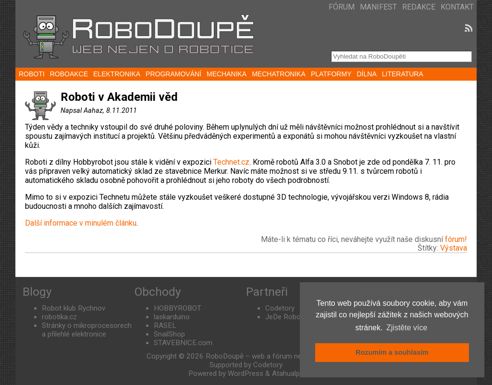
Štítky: (429, 248)
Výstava (453, 248)
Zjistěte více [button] (406, 328)
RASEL (165, 325)
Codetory (280, 308)
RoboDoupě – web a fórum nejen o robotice (275, 356)
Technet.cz (231, 162)
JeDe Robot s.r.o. (292, 317)
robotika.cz (59, 317)
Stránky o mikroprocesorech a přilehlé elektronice (87, 329)
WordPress (245, 373)
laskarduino (172, 317)
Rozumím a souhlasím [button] (392, 352)
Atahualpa (288, 373)
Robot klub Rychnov (73, 308)
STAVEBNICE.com (183, 342)
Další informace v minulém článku (80, 223)
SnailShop (169, 334)
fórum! (456, 239)
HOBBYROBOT (177, 308)
